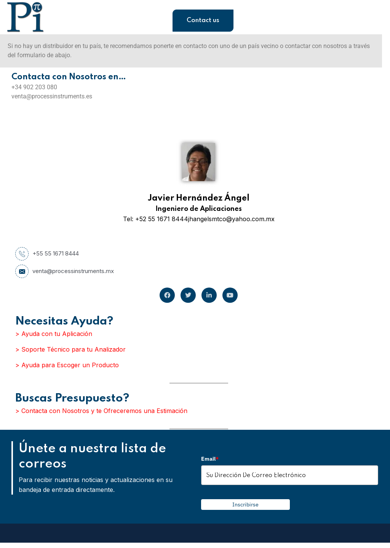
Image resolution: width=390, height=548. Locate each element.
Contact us (203, 20)
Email (210, 458)
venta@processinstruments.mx (64, 271)
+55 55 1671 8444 (47, 254)
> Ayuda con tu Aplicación (53, 333)
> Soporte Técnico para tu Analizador (70, 349)
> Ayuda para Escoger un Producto (67, 365)
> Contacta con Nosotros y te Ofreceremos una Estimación (101, 411)
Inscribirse (245, 504)
